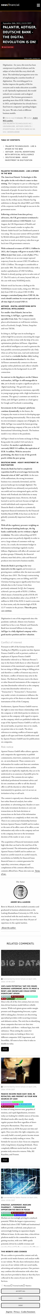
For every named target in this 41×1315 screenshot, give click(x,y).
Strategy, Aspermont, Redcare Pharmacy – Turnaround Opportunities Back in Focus (16, 1207)
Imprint (9, 1311)
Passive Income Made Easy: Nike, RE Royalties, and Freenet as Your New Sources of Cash (19, 1096)
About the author (9, 927)
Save (20, 1298)
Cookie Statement (28, 1311)
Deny (20, 1305)
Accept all (20, 1291)
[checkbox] (2, 1285)
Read (5, 1049)
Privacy (17, 1311)
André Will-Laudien (20, 902)
